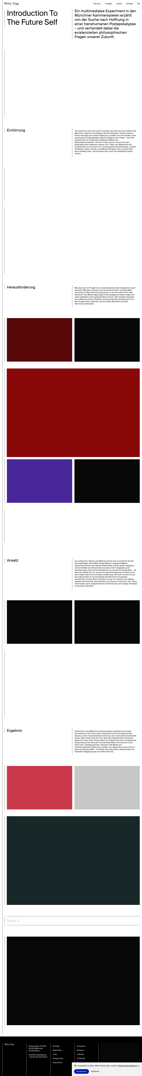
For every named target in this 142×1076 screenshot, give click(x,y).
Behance (80, 1050)
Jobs (55, 1054)
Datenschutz (58, 1058)
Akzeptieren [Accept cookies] (81, 1071)
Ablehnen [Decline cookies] (95, 1071)
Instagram (81, 1046)
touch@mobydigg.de (37, 1055)
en (138, 4)
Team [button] (11, 920)
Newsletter (57, 1050)
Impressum (57, 1062)
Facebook (81, 1058)
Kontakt (129, 4)
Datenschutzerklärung (127, 1066)
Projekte (108, 4)
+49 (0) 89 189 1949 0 (38, 1057)
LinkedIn (80, 1054)
